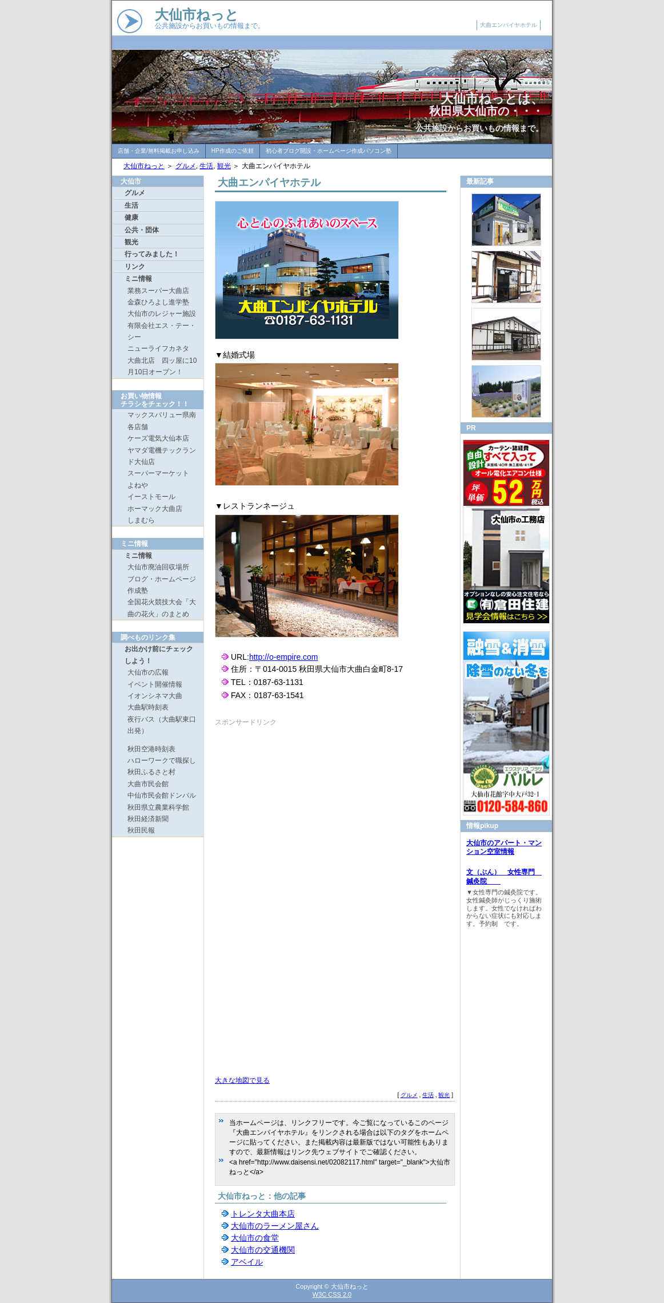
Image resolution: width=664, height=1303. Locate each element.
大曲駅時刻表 (148, 707)
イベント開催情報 (154, 684)
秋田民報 (141, 830)
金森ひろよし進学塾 (158, 302)
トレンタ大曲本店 (263, 1213)
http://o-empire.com (283, 657)
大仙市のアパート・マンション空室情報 (504, 847)
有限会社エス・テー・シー (161, 331)
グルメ (185, 166)
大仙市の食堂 (255, 1237)
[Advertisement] (311, 807)
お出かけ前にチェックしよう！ (159, 654)
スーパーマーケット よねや (161, 479)
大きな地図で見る (242, 1080)
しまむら (141, 520)
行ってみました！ (152, 254)
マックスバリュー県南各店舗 (161, 420)
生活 (206, 166)
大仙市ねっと (197, 14)
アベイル (247, 1261)
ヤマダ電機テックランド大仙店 (161, 456)
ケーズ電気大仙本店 (158, 438)
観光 (224, 166)
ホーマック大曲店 (154, 509)
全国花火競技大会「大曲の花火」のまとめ (161, 607)
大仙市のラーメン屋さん (275, 1225)
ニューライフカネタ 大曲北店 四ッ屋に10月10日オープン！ (162, 360)
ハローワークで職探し (161, 761)
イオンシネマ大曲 (154, 696)
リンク (135, 267)
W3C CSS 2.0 (332, 1294)
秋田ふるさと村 (151, 772)
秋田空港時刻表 (151, 749)
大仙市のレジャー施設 (161, 314)
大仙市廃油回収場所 (158, 567)
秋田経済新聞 (148, 819)
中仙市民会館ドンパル (161, 795)
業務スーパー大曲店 (158, 291)
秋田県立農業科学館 (158, 807)
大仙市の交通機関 (263, 1249)
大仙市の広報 (148, 672)
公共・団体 (142, 230)
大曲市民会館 (148, 784)
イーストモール (151, 497)
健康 (131, 217)
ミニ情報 (138, 279)
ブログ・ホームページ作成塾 (161, 585)
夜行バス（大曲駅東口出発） (161, 725)
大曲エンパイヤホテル (508, 25)
